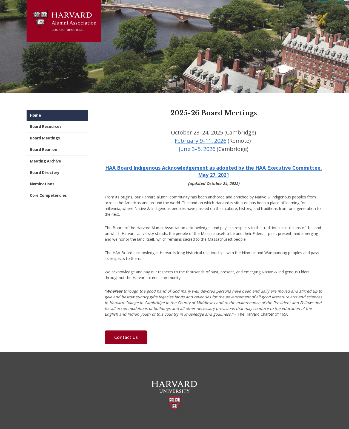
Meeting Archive (45, 161)
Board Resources (46, 126)
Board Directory (44, 172)
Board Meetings (45, 138)
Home (35, 115)
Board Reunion (43, 149)
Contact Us (126, 337)
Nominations (42, 183)
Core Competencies (48, 195)
